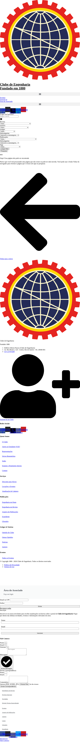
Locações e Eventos (8, 486)
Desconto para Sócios (9, 482)
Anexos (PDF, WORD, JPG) (9, 687)
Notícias (5, 542)
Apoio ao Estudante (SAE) (11, 447)
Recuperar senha (5, 608)
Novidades (5, 701)
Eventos (4, 711)
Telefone (3, 647)
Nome (3, 620)
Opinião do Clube (8, 532)
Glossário (5, 521)
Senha (2, 603)
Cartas (4, 723)
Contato (4, 470)
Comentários (4, 685)
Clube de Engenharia (15, 86)
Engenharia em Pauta (9, 502)
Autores (4, 547)
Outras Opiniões (7, 537)
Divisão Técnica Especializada (10, 705)
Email (3, 627)
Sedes (4, 461)
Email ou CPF (4, 600)
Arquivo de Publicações (10, 512)
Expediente (6, 517)
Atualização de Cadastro (10, 491)
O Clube (5, 442)
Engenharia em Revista (10, 507)
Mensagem (4, 656)
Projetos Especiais (7, 697)
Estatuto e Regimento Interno (12, 466)
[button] (40, 94)
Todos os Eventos (8, 558)
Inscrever (40, 633)
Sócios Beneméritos (8, 456)
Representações (7, 451)
